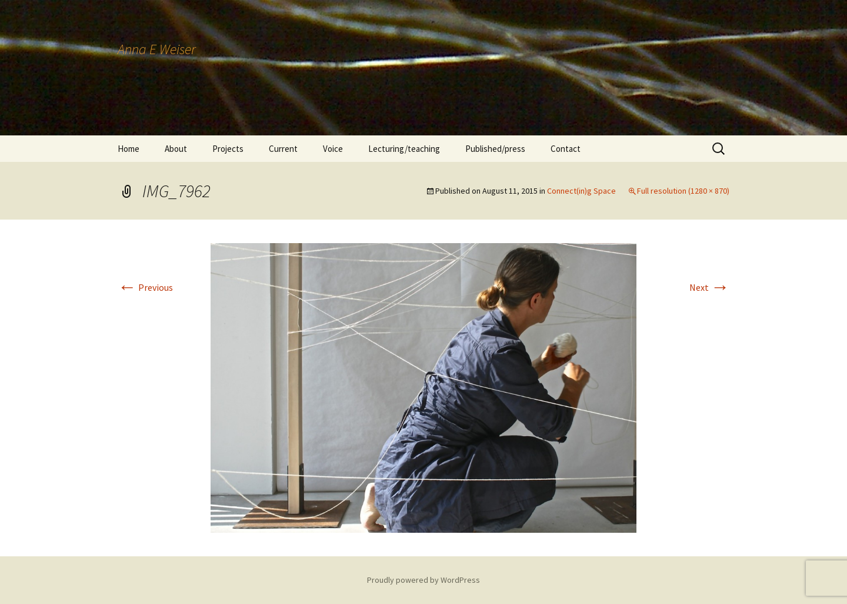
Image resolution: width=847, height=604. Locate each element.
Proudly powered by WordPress (423, 580)
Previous (145, 287)
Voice (333, 148)
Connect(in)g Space (581, 190)
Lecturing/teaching (404, 148)
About (176, 148)
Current (283, 148)
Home (128, 148)
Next (709, 287)
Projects (228, 148)
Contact (566, 148)
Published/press (495, 148)
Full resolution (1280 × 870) (683, 190)
